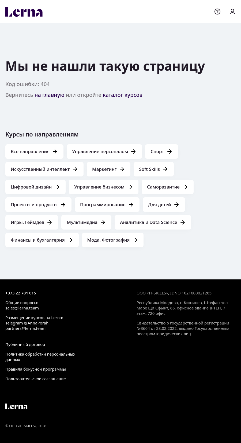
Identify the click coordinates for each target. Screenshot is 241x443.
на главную (50, 94)
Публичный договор (25, 344)
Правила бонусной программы (35, 369)
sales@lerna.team (22, 308)
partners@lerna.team (25, 328)
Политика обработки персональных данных (40, 356)
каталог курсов (122, 94)
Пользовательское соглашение (35, 378)
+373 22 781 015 (20, 293)
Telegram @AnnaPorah (26, 323)
